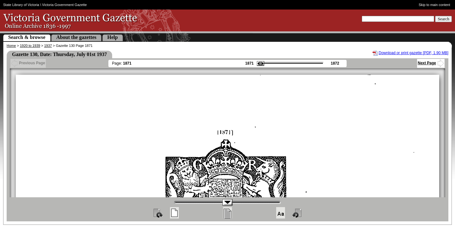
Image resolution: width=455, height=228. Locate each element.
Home (11, 46)
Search (443, 18)
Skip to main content (434, 5)
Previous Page (28, 63)
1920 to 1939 (30, 46)
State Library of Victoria (21, 5)
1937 (48, 46)
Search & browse (27, 37)
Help (112, 37)
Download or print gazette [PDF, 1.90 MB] (413, 53)
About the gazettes (76, 37)
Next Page (431, 63)
